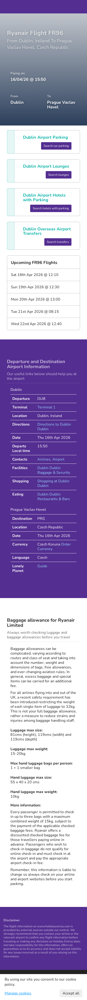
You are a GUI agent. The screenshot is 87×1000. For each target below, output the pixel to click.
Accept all (71, 993)
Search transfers (58, 242)
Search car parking (56, 146)
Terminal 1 (46, 407)
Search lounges (58, 175)
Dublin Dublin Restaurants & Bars (53, 497)
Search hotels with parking (51, 208)
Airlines (44, 459)
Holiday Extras (43, 6)
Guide (42, 566)
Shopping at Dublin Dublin (53, 483)
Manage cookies (18, 993)
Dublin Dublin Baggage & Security (53, 470)
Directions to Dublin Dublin (54, 427)
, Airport (57, 459)
